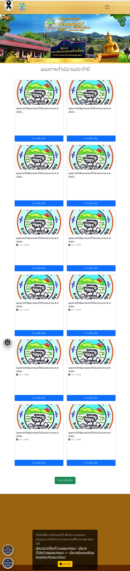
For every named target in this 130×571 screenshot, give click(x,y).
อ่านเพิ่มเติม (39, 138)
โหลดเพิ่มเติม (65, 480)
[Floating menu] (7, 342)
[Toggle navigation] (107, 7)
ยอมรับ (65, 564)
